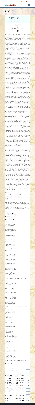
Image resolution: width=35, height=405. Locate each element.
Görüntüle (28, 373)
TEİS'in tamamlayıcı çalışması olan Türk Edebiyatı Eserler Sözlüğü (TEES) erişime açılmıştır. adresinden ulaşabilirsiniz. (14, 19)
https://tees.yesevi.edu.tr (16, 19)
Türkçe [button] (27, 1)
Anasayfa (6, 10)
